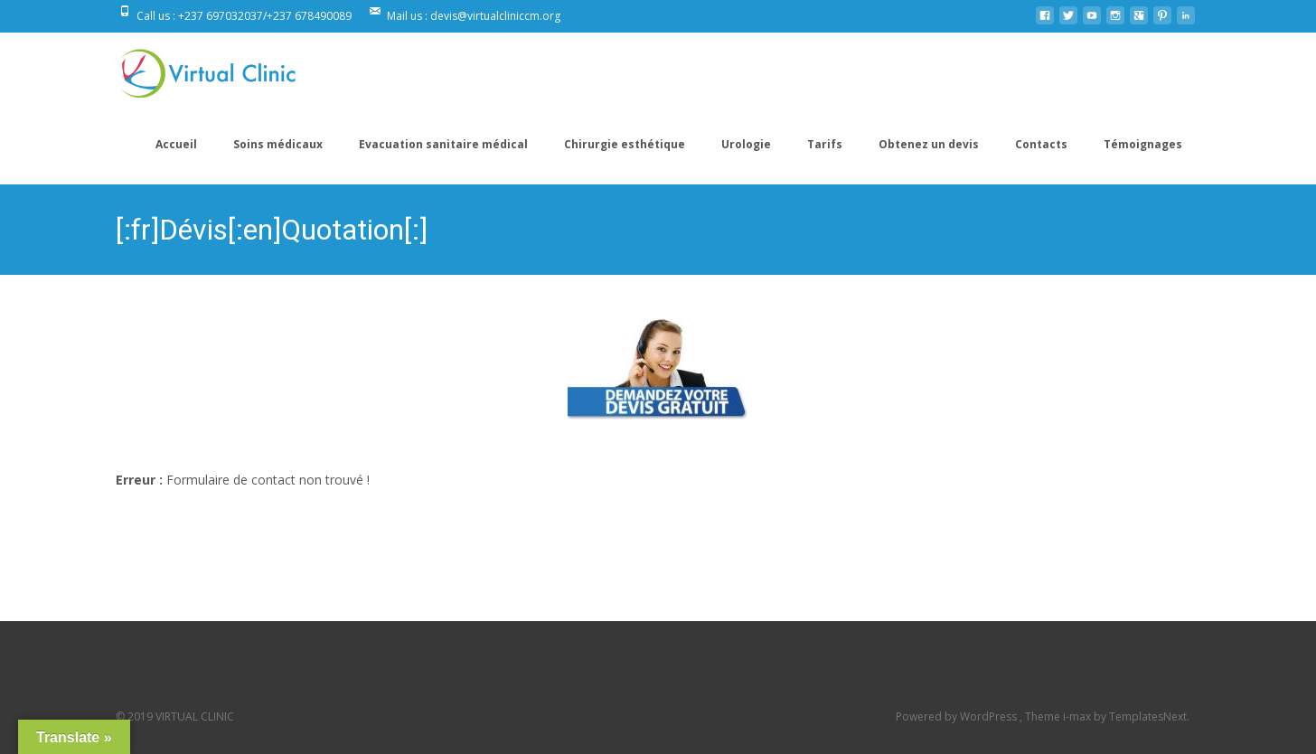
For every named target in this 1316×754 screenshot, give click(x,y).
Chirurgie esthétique (624, 144)
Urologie (746, 144)
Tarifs (824, 144)
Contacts (1041, 144)
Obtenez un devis (929, 144)
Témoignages (1143, 144)
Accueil (176, 144)
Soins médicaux (278, 144)
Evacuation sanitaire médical (443, 144)
